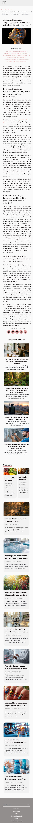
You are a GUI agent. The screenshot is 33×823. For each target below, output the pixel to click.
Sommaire (17, 49)
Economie (16, 809)
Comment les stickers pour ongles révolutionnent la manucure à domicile (16, 705)
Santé (10, 10)
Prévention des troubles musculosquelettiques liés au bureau (15, 632)
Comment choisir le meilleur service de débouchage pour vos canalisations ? (16, 446)
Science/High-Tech (16, 816)
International (16, 811)
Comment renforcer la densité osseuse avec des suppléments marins (15, 779)
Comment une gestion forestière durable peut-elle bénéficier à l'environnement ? (16, 390)
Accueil (3, 10)
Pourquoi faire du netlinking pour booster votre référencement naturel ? (16, 361)
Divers (16, 818)
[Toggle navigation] (4, 2)
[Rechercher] (16, 805)
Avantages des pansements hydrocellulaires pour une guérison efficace (16, 558)
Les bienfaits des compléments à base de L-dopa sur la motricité (15, 742)
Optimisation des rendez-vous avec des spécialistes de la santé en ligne (16, 668)
